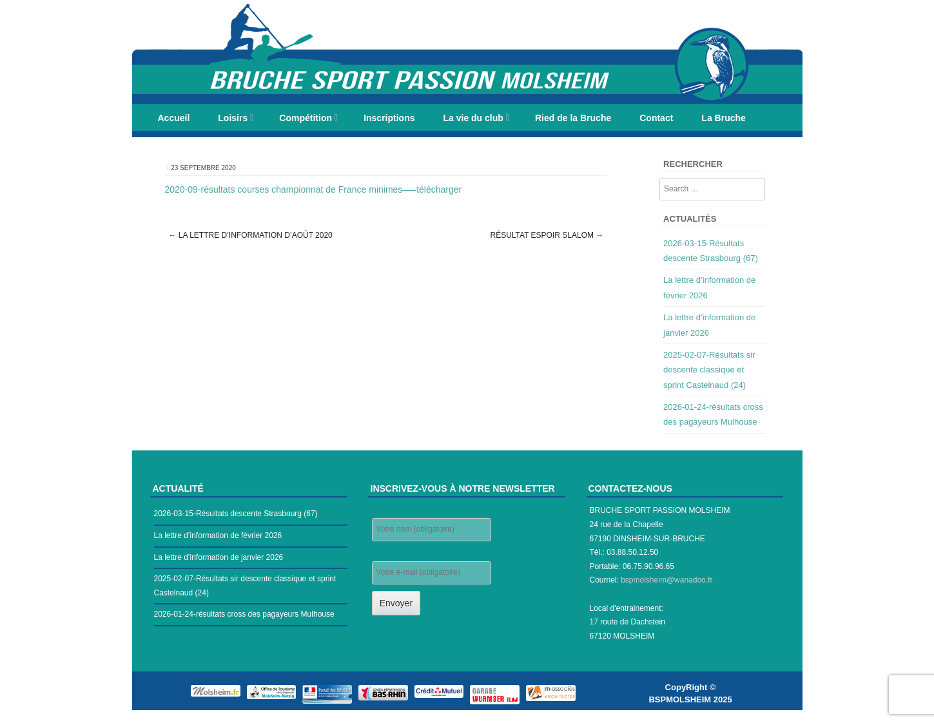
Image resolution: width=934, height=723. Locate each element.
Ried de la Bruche (573, 118)
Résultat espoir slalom (546, 235)
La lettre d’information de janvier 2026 (219, 557)
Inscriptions (389, 118)
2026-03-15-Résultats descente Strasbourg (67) (236, 513)
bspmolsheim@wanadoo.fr (666, 579)
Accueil (174, 118)
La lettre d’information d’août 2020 (251, 235)
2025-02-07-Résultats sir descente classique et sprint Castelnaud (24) (709, 370)
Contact (656, 118)
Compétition (305, 118)
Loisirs (233, 118)
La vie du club (473, 118)
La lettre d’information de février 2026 (218, 535)
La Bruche (723, 118)
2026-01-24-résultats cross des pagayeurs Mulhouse (244, 614)
